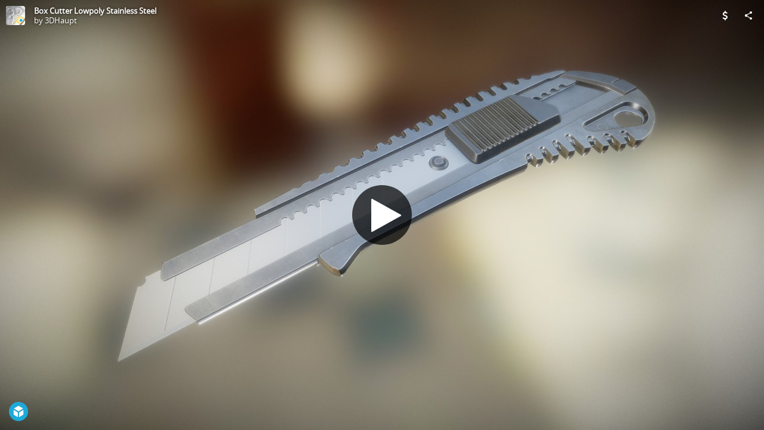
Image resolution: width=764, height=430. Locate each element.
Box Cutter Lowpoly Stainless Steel (95, 10)
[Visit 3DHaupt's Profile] (15, 15)
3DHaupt (61, 20)
